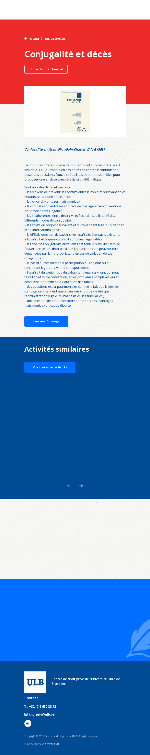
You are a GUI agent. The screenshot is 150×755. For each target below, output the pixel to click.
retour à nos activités (45, 38)
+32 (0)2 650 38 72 (40, 706)
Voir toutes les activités (50, 367)
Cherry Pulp (52, 743)
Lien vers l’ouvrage (46, 321)
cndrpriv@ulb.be (39, 714)
